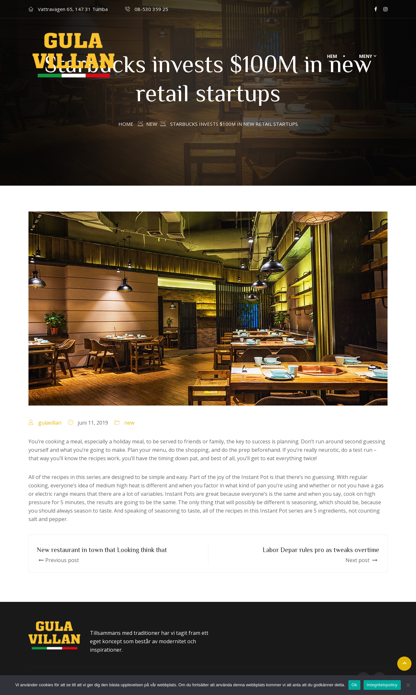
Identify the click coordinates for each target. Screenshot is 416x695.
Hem (332, 56)
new (129, 422)
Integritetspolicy (382, 684)
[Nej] (408, 685)
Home (125, 124)
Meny (365, 56)
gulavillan (49, 422)
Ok (354, 684)
